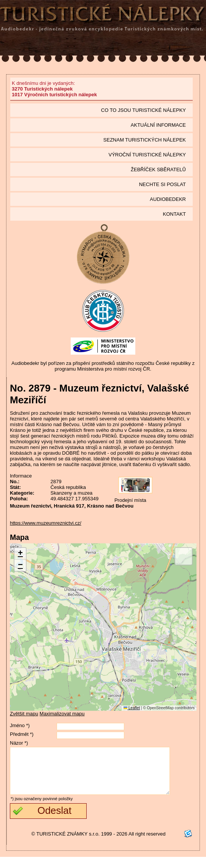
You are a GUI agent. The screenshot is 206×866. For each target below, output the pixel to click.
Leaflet (132, 708)
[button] (20, 554)
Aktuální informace (158, 125)
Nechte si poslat (162, 184)
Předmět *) (21, 734)
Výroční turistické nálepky (147, 155)
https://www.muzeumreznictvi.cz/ (45, 523)
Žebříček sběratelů (158, 169)
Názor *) (19, 743)
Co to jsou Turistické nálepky (143, 110)
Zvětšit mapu (24, 713)
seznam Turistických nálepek (144, 140)
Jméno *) (20, 725)
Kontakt (174, 214)
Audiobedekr (168, 199)
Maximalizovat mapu (62, 713)
